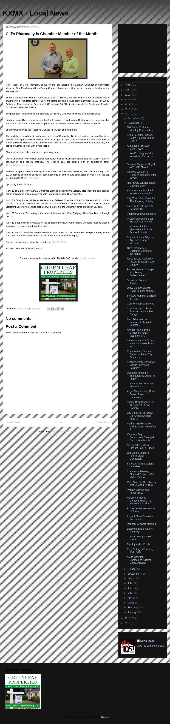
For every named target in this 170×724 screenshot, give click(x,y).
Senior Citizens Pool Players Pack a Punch (140, 447)
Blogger (105, 717)
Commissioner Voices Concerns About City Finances (139, 354)
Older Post (102, 422)
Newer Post (13, 422)
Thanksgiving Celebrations (141, 213)
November (134, 123)
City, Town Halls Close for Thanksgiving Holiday (141, 200)
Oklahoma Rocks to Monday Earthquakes (140, 129)
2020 (128, 90)
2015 (128, 114)
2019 (128, 94)
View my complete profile (150, 645)
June (131, 588)
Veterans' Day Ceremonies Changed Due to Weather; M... (140, 437)
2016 (128, 109)
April (130, 597)
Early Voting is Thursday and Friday (140, 551)
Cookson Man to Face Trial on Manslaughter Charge (140, 311)
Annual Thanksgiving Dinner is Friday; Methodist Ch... (138, 332)
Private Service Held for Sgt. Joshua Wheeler (140, 220)
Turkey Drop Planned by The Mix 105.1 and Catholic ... (140, 405)
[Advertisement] (143, 48)
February (133, 607)
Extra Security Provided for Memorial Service (140, 192)
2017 (128, 104)
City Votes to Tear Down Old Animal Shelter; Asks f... (140, 415)
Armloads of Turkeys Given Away (138, 147)
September (134, 573)
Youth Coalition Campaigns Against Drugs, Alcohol (139, 560)
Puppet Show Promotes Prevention (140, 518)
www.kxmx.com (87, 258)
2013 (128, 623)
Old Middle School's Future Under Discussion (138, 455)
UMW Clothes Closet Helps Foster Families (140, 289)
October (132, 569)
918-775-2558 (59, 242)
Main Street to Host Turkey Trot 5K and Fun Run (141, 484)
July (130, 583)
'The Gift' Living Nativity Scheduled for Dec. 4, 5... (140, 156)
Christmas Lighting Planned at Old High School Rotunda (139, 229)
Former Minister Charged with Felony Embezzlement (141, 272)
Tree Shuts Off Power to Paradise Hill (140, 207)
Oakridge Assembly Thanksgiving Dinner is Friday (141, 375)
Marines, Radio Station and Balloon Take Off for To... (141, 426)
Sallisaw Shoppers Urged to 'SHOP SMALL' (141, 166)
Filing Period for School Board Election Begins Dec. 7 (140, 138)
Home (58, 422)
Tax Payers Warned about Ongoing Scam (141, 184)
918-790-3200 (31, 178)
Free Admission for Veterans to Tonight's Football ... (139, 322)
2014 (128, 618)
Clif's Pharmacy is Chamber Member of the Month (139, 251)
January (132, 612)
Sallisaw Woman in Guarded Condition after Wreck (141, 175)
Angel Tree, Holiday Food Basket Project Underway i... (141, 394)
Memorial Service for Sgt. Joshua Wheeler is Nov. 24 (141, 343)
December (134, 118)
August (132, 578)
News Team (147, 640)
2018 (128, 99)
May (130, 593)
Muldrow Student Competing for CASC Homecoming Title (140, 500)
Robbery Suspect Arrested (141, 524)
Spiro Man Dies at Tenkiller (137, 282)
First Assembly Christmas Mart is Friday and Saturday (141, 365)
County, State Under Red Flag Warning (140, 385)
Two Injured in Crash (138, 544)
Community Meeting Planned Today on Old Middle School (140, 474)
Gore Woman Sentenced (140, 303)
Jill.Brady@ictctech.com (18, 165)
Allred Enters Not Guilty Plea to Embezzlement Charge (140, 261)
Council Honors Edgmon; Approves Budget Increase (141, 240)
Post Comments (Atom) (64, 431)
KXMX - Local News (36, 13)
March (131, 602)
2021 (128, 85)
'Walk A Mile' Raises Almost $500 (138, 491)
